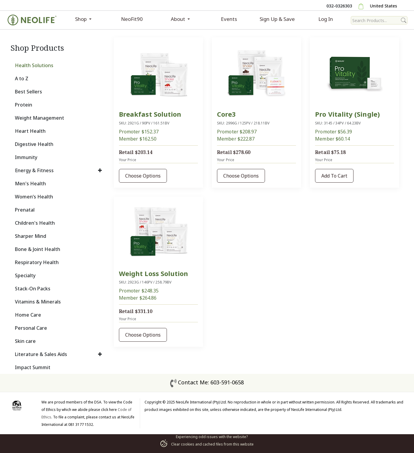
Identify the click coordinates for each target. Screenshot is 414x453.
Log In (325, 19)
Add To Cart (334, 175)
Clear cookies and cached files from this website (206, 444)
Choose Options (143, 175)
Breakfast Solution (150, 114)
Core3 (226, 114)
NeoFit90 (132, 19)
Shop (81, 19)
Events (229, 19)
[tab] (58, 65)
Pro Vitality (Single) (347, 114)
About (178, 19)
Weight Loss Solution (153, 273)
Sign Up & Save (277, 19)
